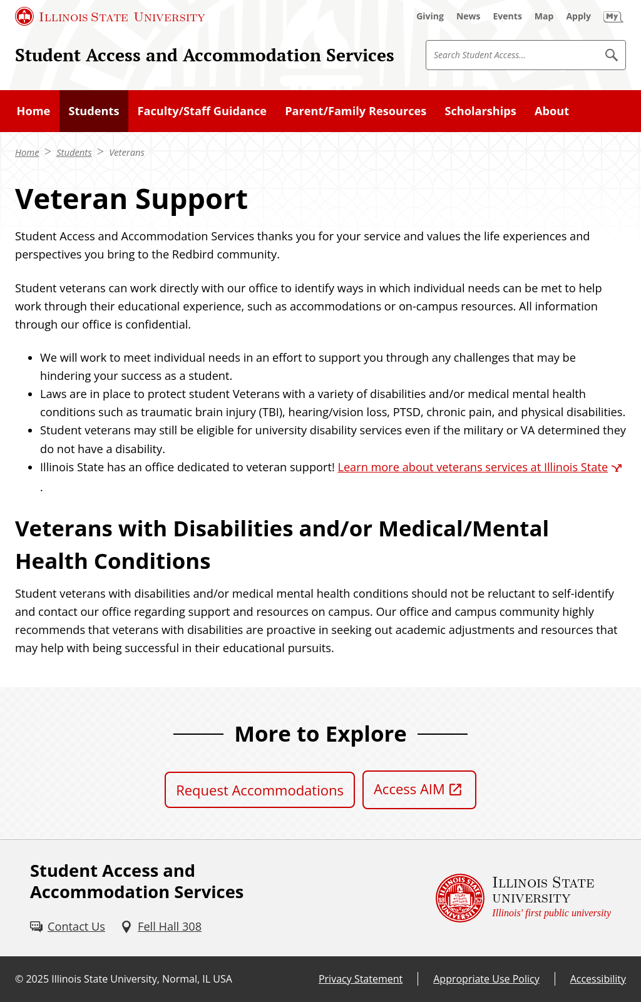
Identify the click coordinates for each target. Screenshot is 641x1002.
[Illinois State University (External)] (110, 16)
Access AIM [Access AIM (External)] (409, 788)
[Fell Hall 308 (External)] (161, 927)
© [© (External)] (19, 979)
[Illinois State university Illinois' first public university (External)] (523, 898)
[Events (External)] (508, 16)
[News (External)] (468, 16)
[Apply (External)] (578, 16)
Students (73, 152)
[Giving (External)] (430, 16)
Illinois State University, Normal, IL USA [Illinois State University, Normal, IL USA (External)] (141, 979)
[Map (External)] (544, 16)
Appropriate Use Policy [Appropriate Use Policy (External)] (486, 979)
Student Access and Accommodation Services (204, 54)
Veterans (127, 152)
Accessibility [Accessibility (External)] (598, 979)
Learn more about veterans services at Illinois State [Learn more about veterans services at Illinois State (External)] (472, 466)
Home (27, 152)
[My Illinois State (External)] (613, 16)
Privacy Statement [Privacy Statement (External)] (361, 979)
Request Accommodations (260, 789)
